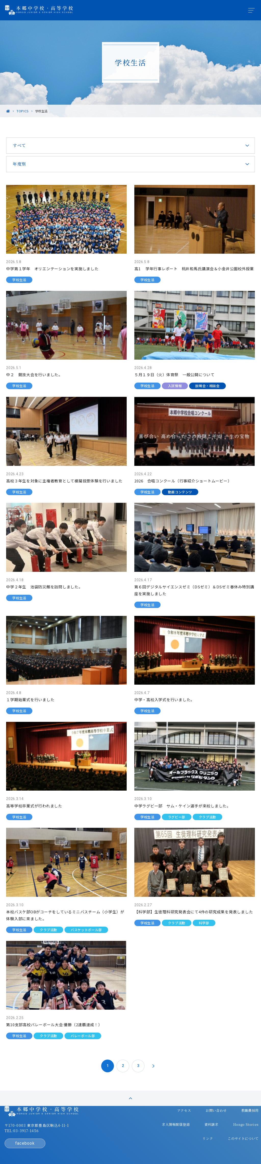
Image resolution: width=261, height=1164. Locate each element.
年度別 (28, 164)
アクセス (131, 1100)
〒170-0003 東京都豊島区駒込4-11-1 (47, 1117)
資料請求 (176, 1110)
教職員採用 (194, 1100)
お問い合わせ (162, 1100)
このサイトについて (228, 1120)
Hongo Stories (209, 1110)
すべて (28, 145)
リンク (240, 1110)
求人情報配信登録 (230, 1100)
